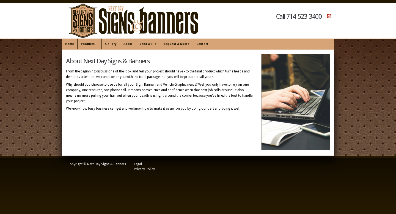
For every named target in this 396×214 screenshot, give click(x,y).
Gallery (111, 44)
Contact (202, 44)
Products (88, 44)
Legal (138, 164)
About (128, 44)
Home (69, 44)
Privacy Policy (144, 169)
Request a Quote (176, 44)
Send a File (147, 44)
